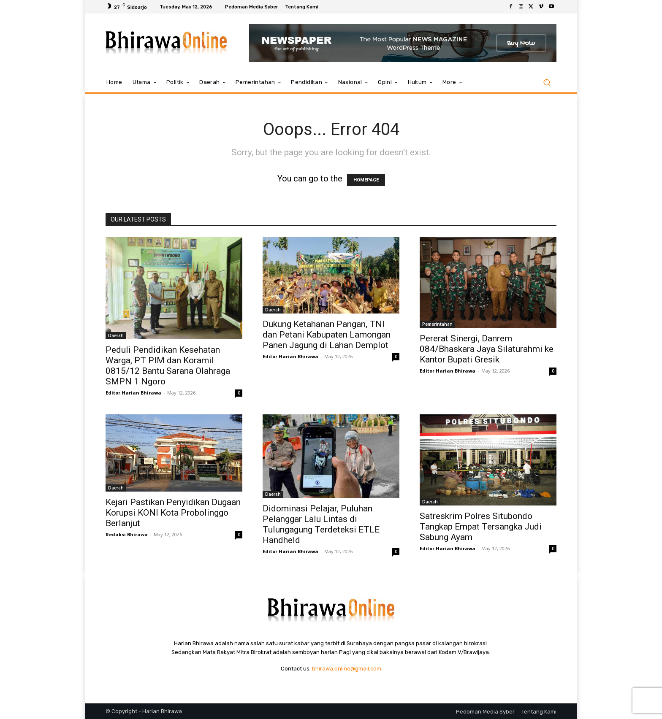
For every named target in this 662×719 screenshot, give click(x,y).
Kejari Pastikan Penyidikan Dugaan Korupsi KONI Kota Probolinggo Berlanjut (173, 512)
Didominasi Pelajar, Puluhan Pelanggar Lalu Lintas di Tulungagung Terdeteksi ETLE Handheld (321, 524)
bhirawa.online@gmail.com (346, 668)
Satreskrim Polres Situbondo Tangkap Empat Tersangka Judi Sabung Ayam (481, 526)
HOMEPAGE (366, 180)
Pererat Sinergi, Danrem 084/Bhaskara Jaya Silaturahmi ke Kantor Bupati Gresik (486, 349)
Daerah (116, 335)
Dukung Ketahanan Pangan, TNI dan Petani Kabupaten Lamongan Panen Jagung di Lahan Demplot (327, 334)
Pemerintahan (437, 324)
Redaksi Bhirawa (127, 534)
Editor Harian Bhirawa (133, 392)
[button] (546, 82)
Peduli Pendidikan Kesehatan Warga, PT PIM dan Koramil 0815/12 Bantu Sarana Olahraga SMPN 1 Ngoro (168, 366)
